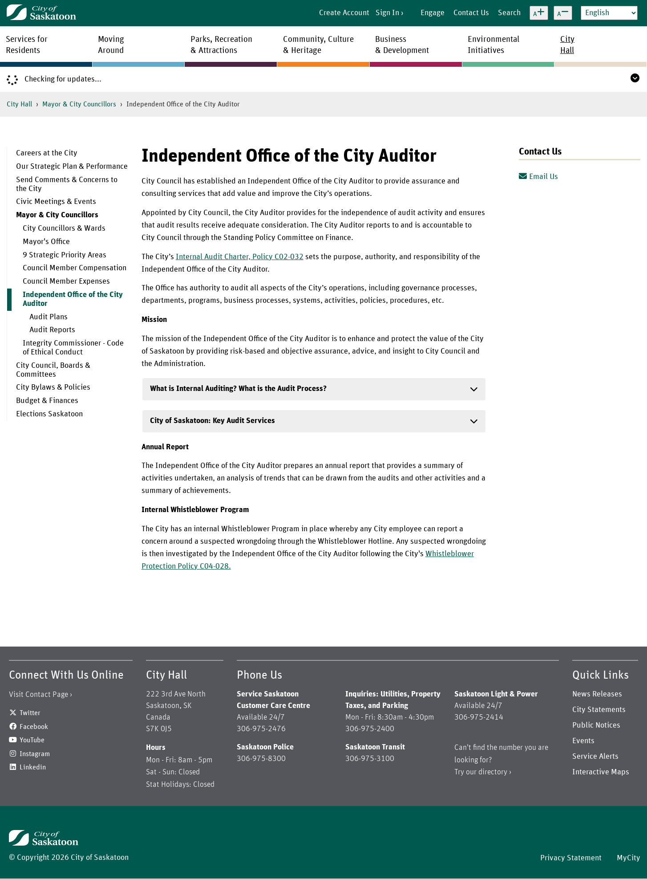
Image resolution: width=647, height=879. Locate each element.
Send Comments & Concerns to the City (66, 184)
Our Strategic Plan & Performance (72, 167)
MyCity (628, 858)
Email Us (538, 177)
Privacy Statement (571, 858)
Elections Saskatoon (49, 414)
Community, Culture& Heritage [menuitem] (318, 45)
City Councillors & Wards (64, 228)
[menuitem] (67, 153)
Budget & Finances (47, 401)
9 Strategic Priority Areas (64, 255)
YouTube (32, 740)
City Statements (599, 710)
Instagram (35, 753)
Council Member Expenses (66, 281)
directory (492, 772)
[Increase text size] (539, 13)
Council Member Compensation (74, 268)
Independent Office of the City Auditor (73, 299)
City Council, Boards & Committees (53, 370)
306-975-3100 (369, 759)
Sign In (387, 13)
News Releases (597, 694)
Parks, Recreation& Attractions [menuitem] (221, 45)
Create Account (344, 13)
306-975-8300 (261, 759)
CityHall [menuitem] (567, 45)
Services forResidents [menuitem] (27, 45)
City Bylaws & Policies (53, 387)
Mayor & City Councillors (79, 104)
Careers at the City (46, 153)
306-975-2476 (261, 729)
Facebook (34, 726)
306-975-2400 (369, 729)
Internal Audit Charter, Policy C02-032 (239, 257)
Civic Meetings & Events (56, 202)
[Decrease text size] (563, 13)
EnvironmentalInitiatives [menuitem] (493, 45)
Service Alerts (595, 757)
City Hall (19, 104)
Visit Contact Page (38, 695)
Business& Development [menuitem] (402, 45)
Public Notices (596, 725)
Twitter (30, 712)
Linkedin (33, 767)
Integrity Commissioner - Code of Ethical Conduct (73, 347)
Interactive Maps (600, 772)
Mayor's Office (46, 242)
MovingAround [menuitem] (111, 45)
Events (583, 741)
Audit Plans (48, 317)
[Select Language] (609, 13)
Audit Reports (52, 330)
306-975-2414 (478, 717)
